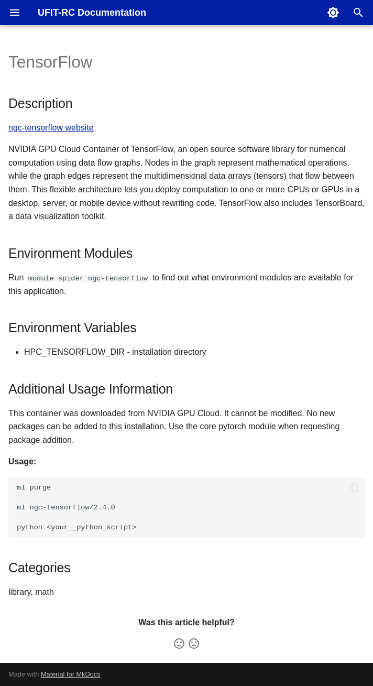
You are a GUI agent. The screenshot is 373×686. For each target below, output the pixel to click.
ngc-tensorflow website (51, 127)
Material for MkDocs (71, 674)
